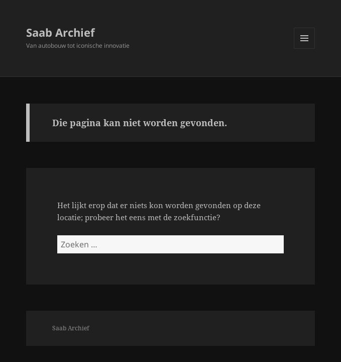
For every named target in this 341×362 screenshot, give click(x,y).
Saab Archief (60, 32)
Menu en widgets (304, 48)
